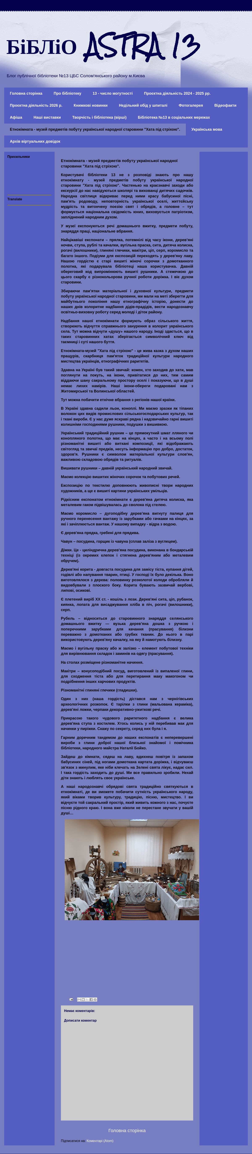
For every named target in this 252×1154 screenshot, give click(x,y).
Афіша (16, 117)
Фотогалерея (191, 105)
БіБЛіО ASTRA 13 (103, 45)
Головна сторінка (26, 93)
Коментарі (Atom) (100, 1141)
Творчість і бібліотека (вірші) (99, 117)
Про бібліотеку (67, 93)
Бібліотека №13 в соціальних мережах (174, 117)
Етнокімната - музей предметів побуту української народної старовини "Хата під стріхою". (95, 129)
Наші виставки (47, 117)
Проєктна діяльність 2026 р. (36, 105)
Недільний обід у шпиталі (143, 105)
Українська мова (207, 129)
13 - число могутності (113, 93)
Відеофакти (225, 105)
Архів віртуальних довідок (35, 141)
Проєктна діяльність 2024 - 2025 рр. (177, 93)
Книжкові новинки (91, 105)
